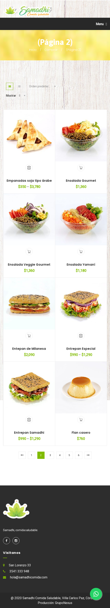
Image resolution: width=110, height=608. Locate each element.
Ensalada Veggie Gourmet (29, 264)
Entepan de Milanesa (29, 349)
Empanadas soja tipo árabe (29, 181)
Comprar (51, 50)
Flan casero (81, 432)
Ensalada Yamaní (81, 264)
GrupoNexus (63, 603)
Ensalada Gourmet (81, 181)
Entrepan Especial (80, 349)
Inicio (33, 50)
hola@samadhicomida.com (28, 577)
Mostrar (11, 95)
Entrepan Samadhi (29, 432)
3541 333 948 (19, 571)
